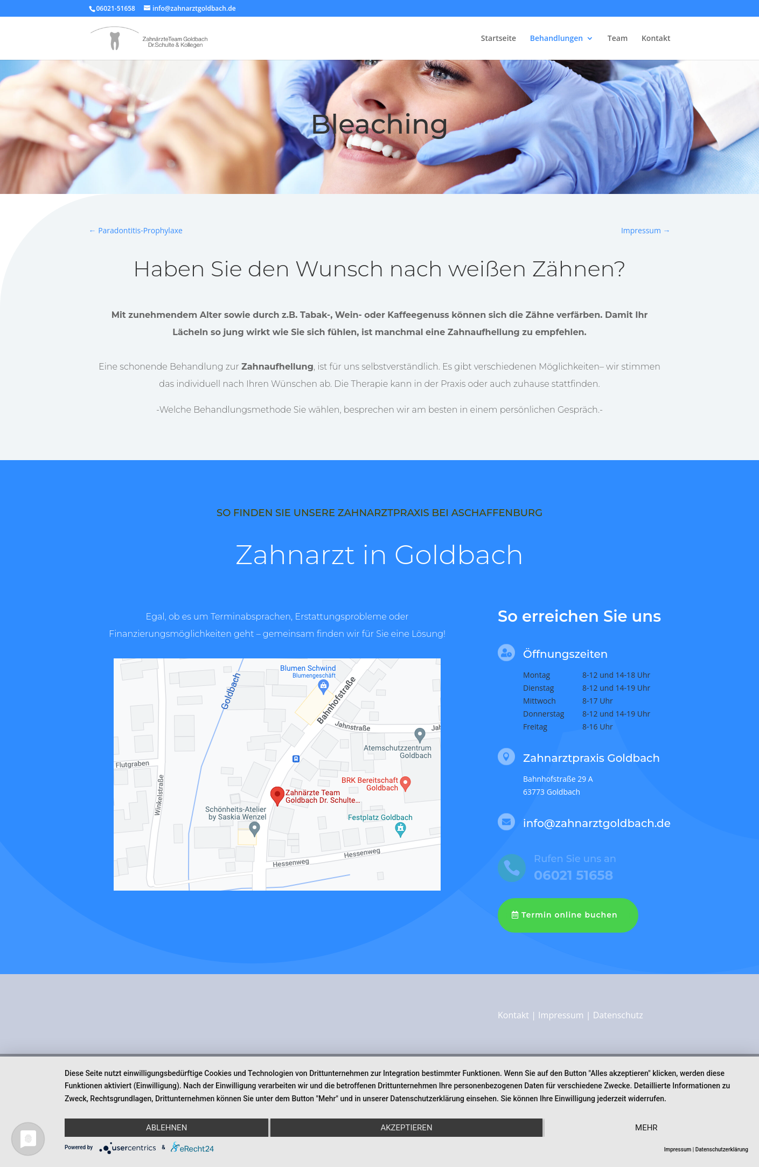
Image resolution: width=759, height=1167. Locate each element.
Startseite (498, 38)
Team (618, 38)
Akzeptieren (406, 1128)
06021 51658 (573, 875)
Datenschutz (618, 1015)
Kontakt (656, 38)
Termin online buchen (569, 915)
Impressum (560, 1015)
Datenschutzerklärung (721, 1149)
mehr (646, 1128)
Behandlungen (556, 38)
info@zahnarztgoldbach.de (597, 823)
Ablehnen (166, 1128)
